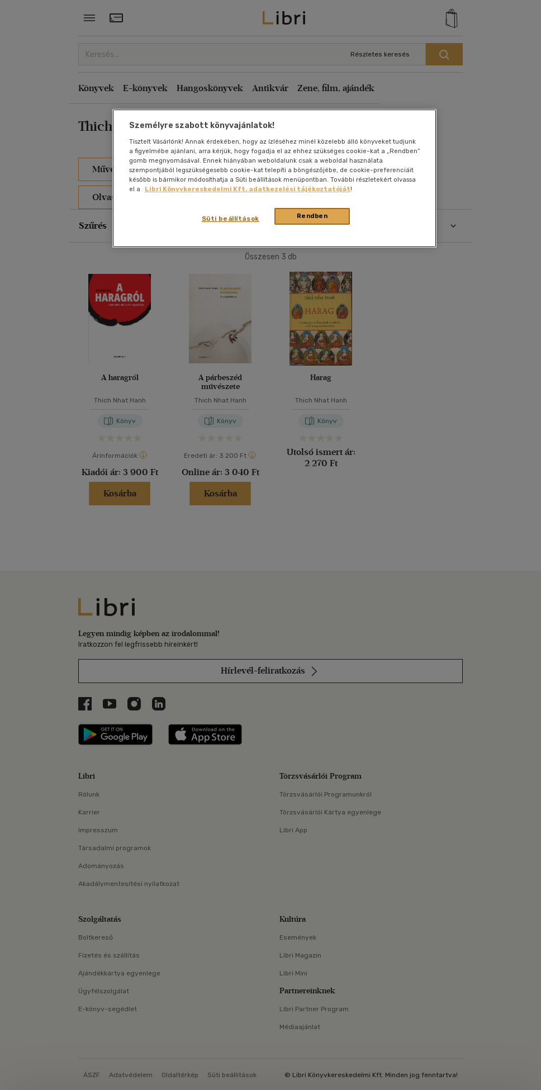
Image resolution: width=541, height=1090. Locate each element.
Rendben (312, 216)
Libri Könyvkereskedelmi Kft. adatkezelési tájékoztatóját (247, 189)
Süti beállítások (230, 218)
